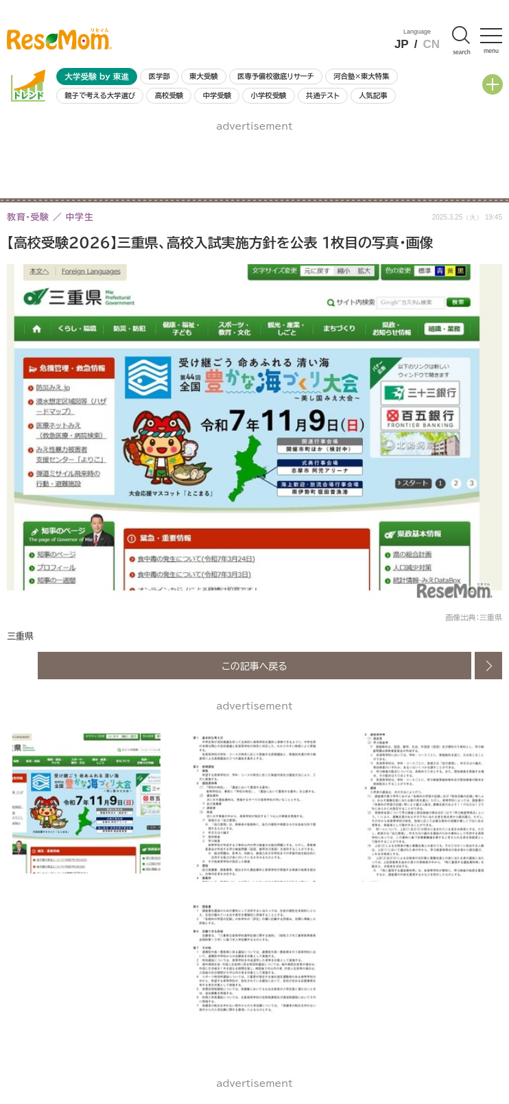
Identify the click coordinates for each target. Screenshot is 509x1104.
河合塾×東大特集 (361, 76)
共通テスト (323, 95)
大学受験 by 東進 (96, 76)
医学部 (159, 76)
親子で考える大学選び (99, 95)
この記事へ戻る (254, 665)
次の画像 (488, 665)
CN (431, 44)
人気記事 (373, 95)
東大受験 (203, 76)
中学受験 (217, 95)
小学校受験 (269, 95)
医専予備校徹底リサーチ (275, 76)
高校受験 (169, 95)
